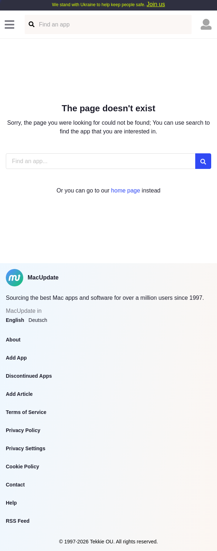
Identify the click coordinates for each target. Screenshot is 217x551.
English (15, 320)
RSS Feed (17, 521)
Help (11, 503)
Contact (15, 484)
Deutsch (38, 320)
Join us (156, 4)
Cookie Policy (22, 466)
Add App (16, 358)
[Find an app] (31, 24)
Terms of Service (26, 412)
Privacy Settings (25, 448)
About (13, 339)
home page (125, 190)
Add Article (19, 394)
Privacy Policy (23, 430)
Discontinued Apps (29, 376)
